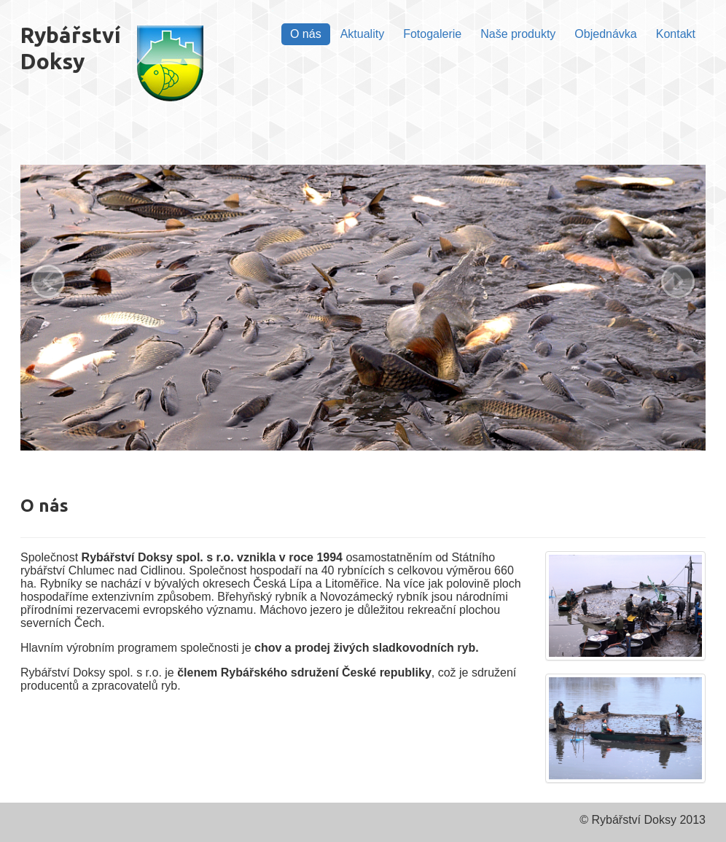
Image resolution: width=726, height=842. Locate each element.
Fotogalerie (432, 34)
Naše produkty (517, 34)
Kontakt (675, 34)
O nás (305, 34)
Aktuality (362, 34)
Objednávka (605, 34)
